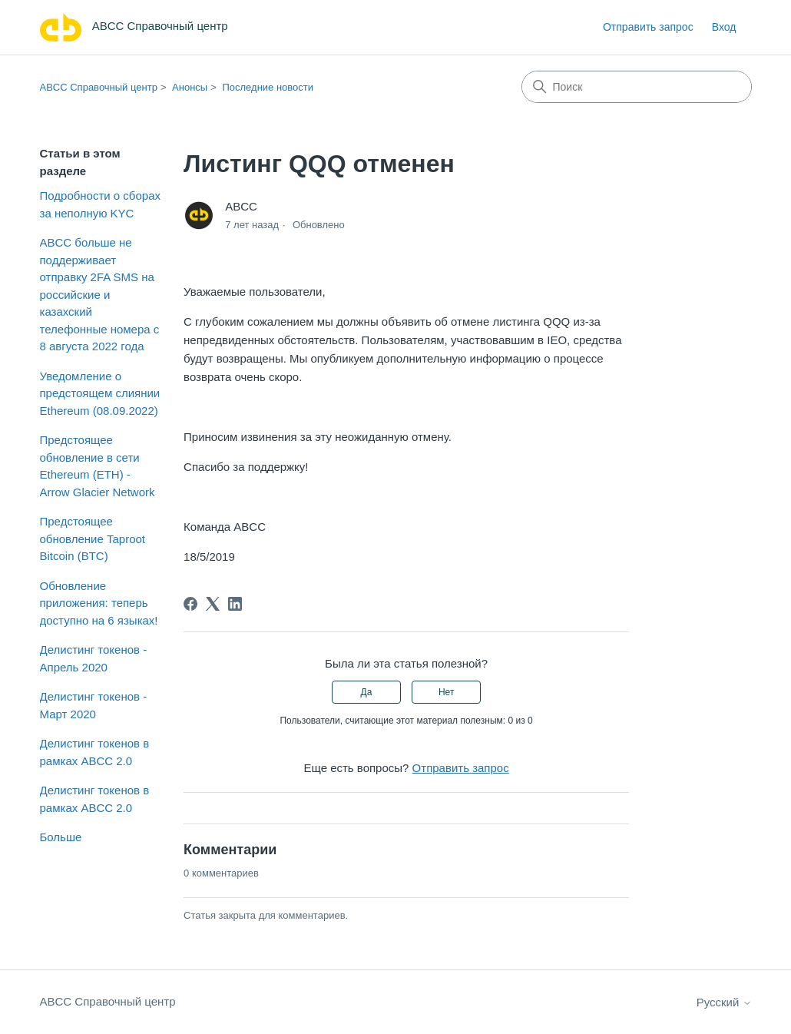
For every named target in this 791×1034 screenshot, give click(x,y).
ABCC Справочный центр (98, 87)
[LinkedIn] (235, 604)
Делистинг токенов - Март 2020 (93, 705)
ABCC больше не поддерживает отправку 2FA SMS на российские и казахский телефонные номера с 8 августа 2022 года (100, 294)
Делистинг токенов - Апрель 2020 (93, 658)
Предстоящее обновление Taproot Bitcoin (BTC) (92, 538)
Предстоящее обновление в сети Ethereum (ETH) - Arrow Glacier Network (97, 466)
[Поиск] (636, 86)
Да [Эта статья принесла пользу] (366, 692)
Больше (61, 836)
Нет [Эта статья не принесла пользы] (446, 692)
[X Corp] (213, 604)
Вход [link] (724, 27)
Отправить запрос (648, 27)
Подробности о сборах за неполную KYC (100, 204)
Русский (724, 1002)
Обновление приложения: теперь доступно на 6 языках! (99, 603)
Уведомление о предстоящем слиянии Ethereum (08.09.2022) (100, 393)
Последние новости (267, 87)
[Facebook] (190, 604)
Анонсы (189, 87)
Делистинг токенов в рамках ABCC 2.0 (95, 752)
